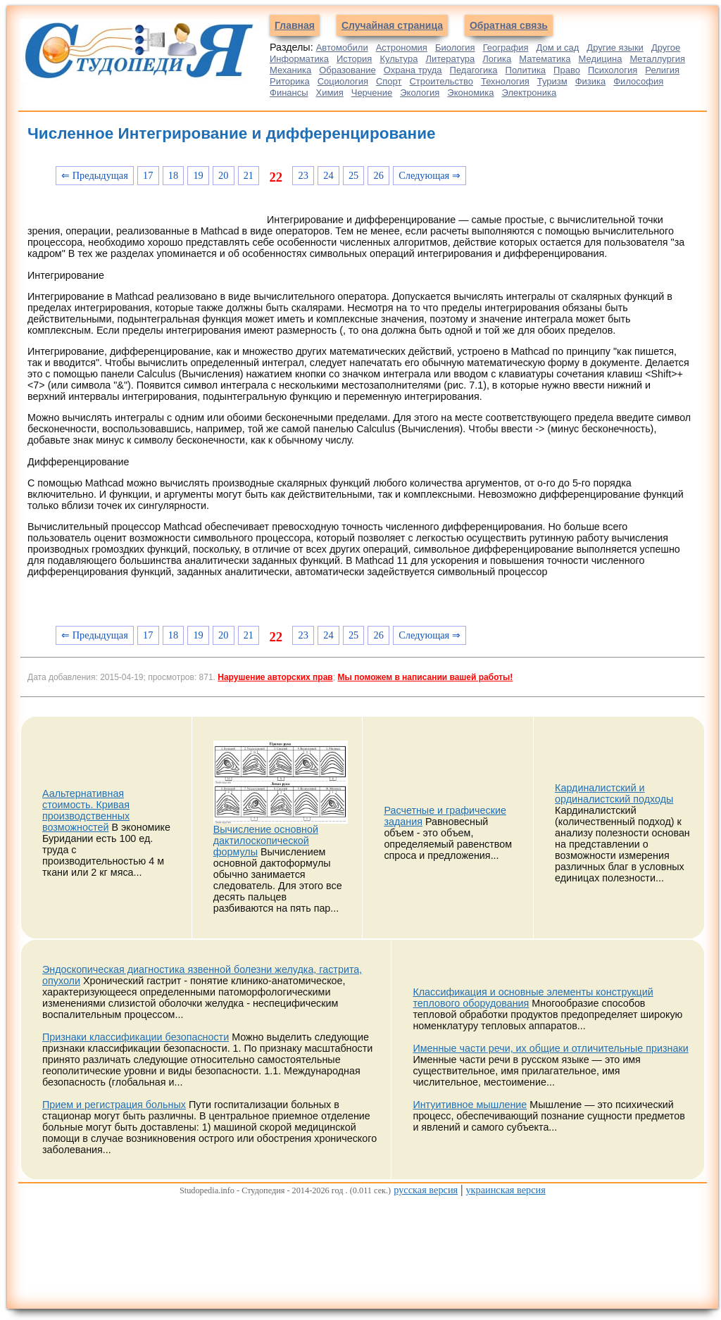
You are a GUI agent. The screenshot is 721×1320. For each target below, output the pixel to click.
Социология (343, 81)
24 (328, 175)
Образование (347, 70)
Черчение (372, 92)
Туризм (552, 81)
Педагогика (474, 70)
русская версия (426, 1189)
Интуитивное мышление (470, 1104)
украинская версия (505, 1189)
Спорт (389, 81)
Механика (290, 70)
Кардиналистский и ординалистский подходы (614, 793)
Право (566, 70)
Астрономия (401, 47)
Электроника (529, 92)
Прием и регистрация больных (114, 1104)
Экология (419, 92)
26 (379, 175)
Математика (544, 59)
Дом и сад (557, 47)
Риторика (290, 81)
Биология (455, 47)
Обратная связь (509, 25)
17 (148, 175)
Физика (590, 81)
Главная (295, 25)
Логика (496, 59)
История (354, 59)
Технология (505, 81)
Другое (665, 47)
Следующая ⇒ (429, 175)
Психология (612, 70)
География (506, 47)
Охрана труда (413, 70)
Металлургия (657, 59)
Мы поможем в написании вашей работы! (425, 677)
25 (353, 175)
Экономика (470, 92)
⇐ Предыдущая (94, 175)
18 (173, 175)
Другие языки (615, 47)
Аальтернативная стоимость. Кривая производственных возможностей (86, 810)
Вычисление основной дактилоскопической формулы (265, 840)
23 (303, 175)
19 (198, 175)
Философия (638, 81)
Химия (330, 92)
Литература (450, 59)
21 (248, 175)
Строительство (440, 81)
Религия (662, 70)
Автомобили (342, 47)
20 (223, 175)
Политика (526, 70)
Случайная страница (392, 25)
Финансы (289, 92)
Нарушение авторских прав (275, 677)
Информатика (299, 59)
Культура (399, 59)
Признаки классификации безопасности (135, 1037)
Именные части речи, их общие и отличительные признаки (550, 1048)
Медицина (600, 59)
